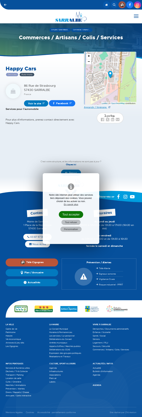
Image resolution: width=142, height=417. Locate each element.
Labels (52, 382)
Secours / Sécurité (101, 346)
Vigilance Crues (107, 279)
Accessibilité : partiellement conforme (56, 412)
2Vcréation (130, 412)
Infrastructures (56, 371)
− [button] (89, 62)
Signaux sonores (107, 273)
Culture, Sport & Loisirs (62, 363)
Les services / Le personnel (62, 336)
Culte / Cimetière (13, 382)
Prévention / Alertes (15, 388)
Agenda (53, 368)
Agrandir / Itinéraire (95, 107)
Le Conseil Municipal (58, 329)
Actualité (97, 368)
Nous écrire (37, 244)
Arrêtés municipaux (58, 342)
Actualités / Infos (103, 363)
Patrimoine (11, 332)
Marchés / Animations (16, 385)
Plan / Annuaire (31, 272)
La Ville (10, 324)
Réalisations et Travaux (59, 356)
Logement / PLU (100, 342)
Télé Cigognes (32, 262)
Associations (55, 375)
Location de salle (13, 378)
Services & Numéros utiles (18, 368)
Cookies (30, 412)
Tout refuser (71, 222)
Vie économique (13, 339)
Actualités (31, 282)
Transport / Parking (14, 375)
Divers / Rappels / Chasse (17, 392)
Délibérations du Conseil (60, 339)
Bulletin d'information (103, 371)
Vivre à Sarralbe (102, 324)
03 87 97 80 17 (37, 236)
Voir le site (34, 103)
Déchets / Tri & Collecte (17, 371)
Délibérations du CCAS (59, 349)
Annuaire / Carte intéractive (18, 395)
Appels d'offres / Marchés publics (64, 346)
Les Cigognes (12, 346)
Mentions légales (14, 412)
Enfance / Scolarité (102, 332)
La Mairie (54, 324)
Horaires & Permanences (60, 332)
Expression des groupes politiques (65, 353)
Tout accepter (71, 214)
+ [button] (89, 56)
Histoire (9, 336)
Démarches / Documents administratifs (111, 329)
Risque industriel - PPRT (111, 284)
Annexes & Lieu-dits (15, 342)
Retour (71, 172)
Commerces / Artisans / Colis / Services (111, 349)
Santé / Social (99, 336)
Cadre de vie (11, 329)
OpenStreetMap (118, 103)
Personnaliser (71, 229)
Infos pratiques (14, 363)
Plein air (53, 378)
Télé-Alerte (104, 268)
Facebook (60, 103)
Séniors (96, 339)
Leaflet (104, 103)
